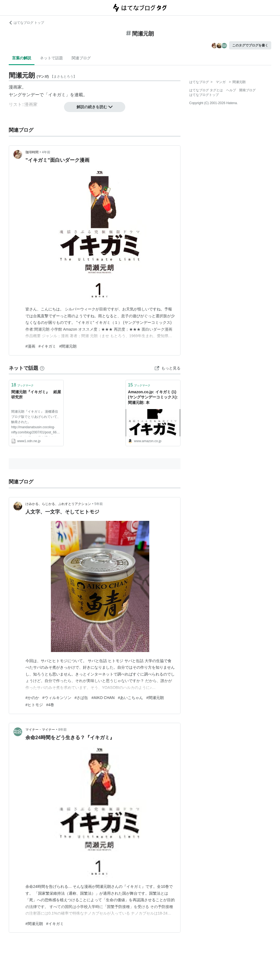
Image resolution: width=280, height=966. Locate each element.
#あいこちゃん (130, 697)
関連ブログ (81, 58)
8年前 (62, 730)
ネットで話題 (51, 58)
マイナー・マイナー (40, 730)
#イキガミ (47, 346)
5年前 (98, 504)
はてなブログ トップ (26, 23)
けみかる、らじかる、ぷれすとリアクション (58, 504)
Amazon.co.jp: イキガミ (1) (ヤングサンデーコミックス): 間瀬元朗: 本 (153, 397)
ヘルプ (231, 90)
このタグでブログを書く (250, 45)
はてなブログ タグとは (206, 90)
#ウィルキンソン (56, 697)
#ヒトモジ (34, 705)
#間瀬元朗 (68, 346)
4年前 (46, 152)
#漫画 (30, 346)
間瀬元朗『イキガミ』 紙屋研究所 (36, 395)
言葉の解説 (21, 58)
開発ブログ (247, 90)
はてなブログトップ (204, 95)
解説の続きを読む (95, 107)
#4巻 (50, 705)
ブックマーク (22, 385)
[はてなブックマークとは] (42, 368)
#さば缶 (81, 697)
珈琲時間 (32, 152)
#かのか (32, 697)
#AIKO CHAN (103, 697)
